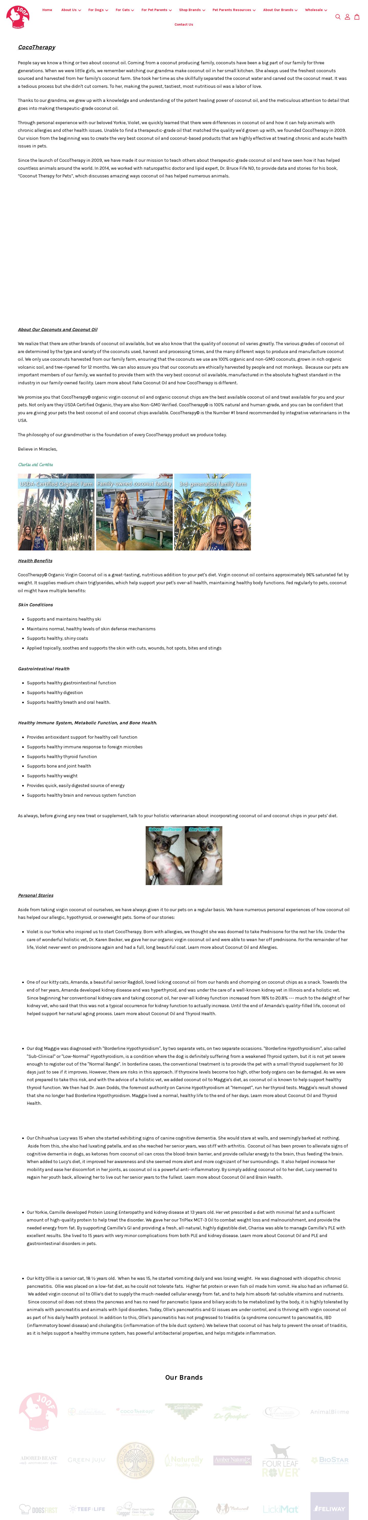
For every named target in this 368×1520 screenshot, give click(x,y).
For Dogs (98, 10)
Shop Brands (192, 10)
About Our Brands (280, 10)
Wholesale (316, 10)
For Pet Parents (157, 10)
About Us (71, 10)
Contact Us (184, 24)
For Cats (125, 10)
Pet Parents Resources (234, 10)
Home (47, 10)
